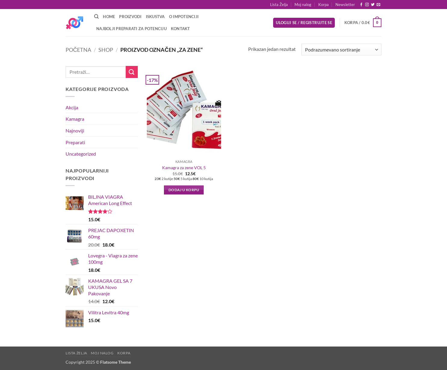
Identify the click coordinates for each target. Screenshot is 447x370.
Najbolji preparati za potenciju (131, 28)
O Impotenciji (184, 16)
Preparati (75, 142)
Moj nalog (302, 4)
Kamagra (75, 119)
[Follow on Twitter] (373, 5)
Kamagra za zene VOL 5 (184, 167)
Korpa (323, 4)
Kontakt (180, 28)
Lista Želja (279, 4)
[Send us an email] (378, 5)
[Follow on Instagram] (367, 5)
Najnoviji (75, 130)
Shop (105, 49)
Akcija (72, 107)
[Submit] (132, 72)
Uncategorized (81, 154)
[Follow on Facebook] (361, 5)
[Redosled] (341, 49)
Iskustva (155, 16)
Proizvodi (130, 16)
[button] (345, 4)
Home (109, 16)
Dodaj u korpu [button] (183, 190)
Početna (78, 49)
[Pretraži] (96, 16)
